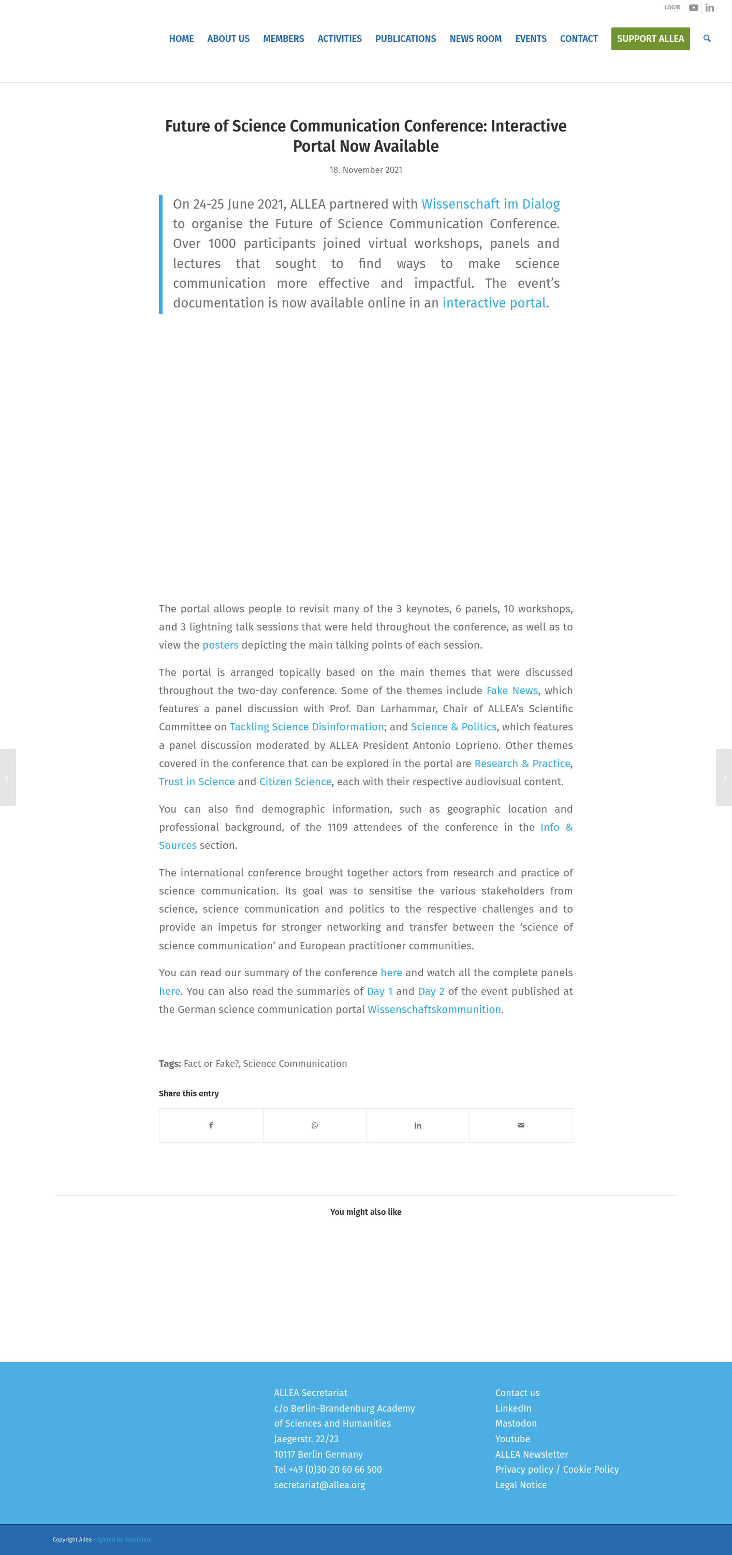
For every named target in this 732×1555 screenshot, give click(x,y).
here (391, 972)
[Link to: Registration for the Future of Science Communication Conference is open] (637, 1265)
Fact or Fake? (211, 1063)
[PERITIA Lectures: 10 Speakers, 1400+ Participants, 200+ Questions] (724, 777)
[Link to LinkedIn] (710, 8)
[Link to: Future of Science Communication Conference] (482, 1265)
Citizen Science (295, 781)
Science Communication (295, 1063)
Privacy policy (524, 1469)
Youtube (512, 1439)
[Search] (707, 39)
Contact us (517, 1393)
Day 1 (380, 991)
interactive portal (494, 303)
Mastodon (516, 1423)
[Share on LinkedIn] (418, 1125)
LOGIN (672, 7)
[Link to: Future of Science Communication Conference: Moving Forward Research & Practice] (559, 1265)
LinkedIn (513, 1408)
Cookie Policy (591, 1469)
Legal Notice (521, 1485)
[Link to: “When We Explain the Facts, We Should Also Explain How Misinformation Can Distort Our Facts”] (404, 1265)
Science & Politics (453, 727)
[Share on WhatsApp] (315, 1125)
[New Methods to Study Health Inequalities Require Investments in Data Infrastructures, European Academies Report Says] (8, 777)
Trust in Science (197, 781)
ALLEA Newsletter (531, 1454)
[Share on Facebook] (211, 1125)
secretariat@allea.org (319, 1485)
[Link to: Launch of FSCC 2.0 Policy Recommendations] (93, 1265)
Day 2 (431, 991)
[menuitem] (182, 39)
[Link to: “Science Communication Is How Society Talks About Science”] (249, 1265)
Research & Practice (522, 763)
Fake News (512, 690)
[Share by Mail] (521, 1125)
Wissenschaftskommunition (434, 1009)
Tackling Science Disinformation (307, 727)
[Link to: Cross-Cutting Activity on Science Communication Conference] (171, 1265)
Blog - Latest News (87, 72)
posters (220, 645)
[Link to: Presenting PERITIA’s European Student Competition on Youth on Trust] (326, 1265)
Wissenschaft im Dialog (490, 204)
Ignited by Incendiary (124, 1539)
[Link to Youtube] (693, 8)
